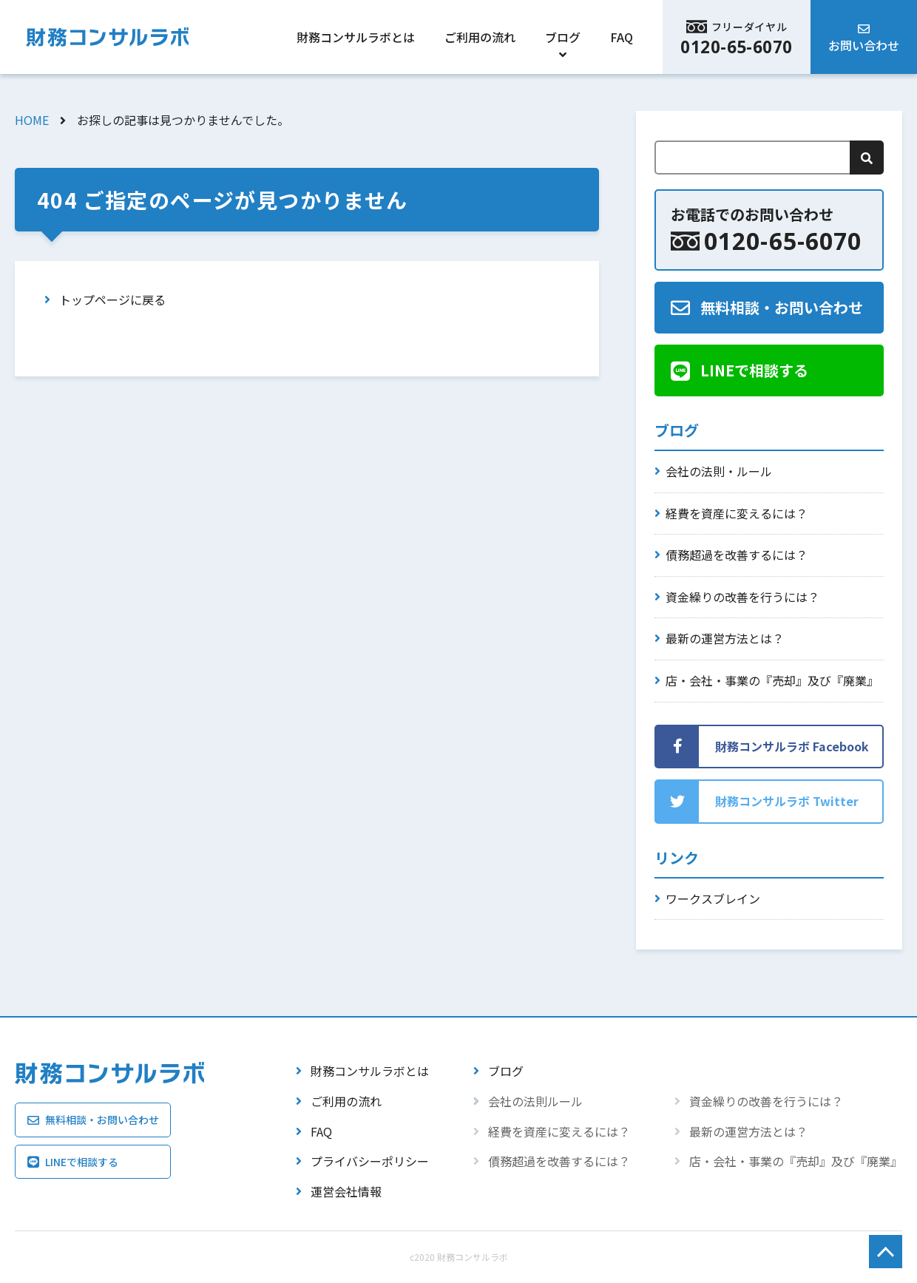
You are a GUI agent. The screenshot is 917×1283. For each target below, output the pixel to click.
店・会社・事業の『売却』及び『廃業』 (772, 680)
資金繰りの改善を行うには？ (742, 597)
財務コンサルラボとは (356, 37)
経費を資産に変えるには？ (737, 513)
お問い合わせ (863, 45)
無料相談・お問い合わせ (781, 307)
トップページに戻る (112, 299)
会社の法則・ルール (719, 471)
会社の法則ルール (535, 1101)
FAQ (621, 37)
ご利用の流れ (479, 37)
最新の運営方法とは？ (725, 638)
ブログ (563, 37)
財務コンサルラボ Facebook (792, 746)
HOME (32, 120)
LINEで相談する (754, 370)
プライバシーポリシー (370, 1161)
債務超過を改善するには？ (737, 554)
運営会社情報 (346, 1191)
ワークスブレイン (713, 898)
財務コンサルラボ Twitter (787, 801)
